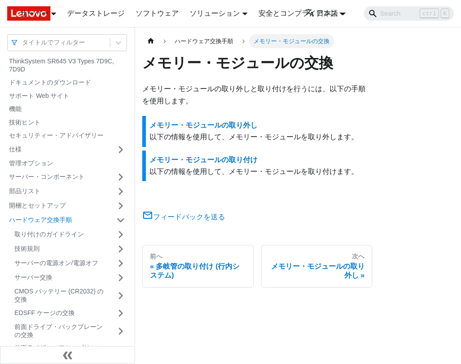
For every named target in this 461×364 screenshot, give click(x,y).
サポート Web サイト (39, 95)
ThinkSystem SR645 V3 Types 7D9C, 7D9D (61, 65)
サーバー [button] (34, 13)
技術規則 (27, 248)
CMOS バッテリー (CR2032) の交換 (59, 295)
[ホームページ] (150, 41)
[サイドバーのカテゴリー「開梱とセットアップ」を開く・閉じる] (121, 206)
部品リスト (25, 191)
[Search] (409, 13)
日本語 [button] (321, 13)
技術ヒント (25, 122)
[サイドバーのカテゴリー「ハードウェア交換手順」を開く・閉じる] (121, 220)
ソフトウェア (157, 13)
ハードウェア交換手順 (40, 219)
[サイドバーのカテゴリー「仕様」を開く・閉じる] (121, 149)
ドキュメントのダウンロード (50, 82)
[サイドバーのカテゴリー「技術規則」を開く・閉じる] (121, 249)
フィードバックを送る (183, 217)
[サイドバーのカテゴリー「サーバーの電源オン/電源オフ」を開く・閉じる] (121, 263)
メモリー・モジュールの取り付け (203, 160)
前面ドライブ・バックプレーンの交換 (58, 330)
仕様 (15, 149)
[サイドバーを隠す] (67, 355)
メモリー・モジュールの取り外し (203, 125)
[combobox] (23, 42)
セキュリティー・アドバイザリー (56, 135)
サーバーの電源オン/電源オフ (56, 262)
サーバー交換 (33, 277)
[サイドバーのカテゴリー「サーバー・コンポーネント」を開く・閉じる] (121, 177)
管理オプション (31, 163)
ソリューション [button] (215, 13)
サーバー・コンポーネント (47, 176)
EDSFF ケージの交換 (44, 312)
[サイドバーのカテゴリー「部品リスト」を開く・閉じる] (121, 191)
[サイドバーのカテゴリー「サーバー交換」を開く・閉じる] (121, 278)
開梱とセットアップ (37, 205)
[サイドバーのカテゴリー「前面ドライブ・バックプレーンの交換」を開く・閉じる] (121, 331)
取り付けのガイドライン (49, 234)
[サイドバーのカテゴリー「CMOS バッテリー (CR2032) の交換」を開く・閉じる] (121, 295)
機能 (15, 108)
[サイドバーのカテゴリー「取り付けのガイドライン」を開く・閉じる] (121, 234)
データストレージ (96, 13)
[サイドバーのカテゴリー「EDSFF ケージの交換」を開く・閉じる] (121, 313)
